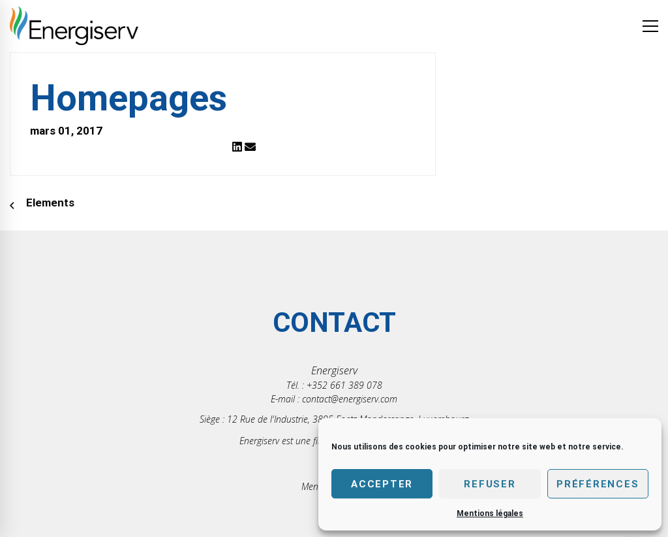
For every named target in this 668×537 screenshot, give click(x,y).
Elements (50, 202)
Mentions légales (490, 513)
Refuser (489, 484)
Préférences (597, 484)
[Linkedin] (237, 147)
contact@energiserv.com (349, 399)
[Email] (250, 147)
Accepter (382, 484)
